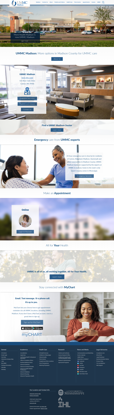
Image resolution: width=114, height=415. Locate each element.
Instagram (81, 367)
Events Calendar (81, 355)
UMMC (98, 2)
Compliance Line (100, 353)
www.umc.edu (33, 403)
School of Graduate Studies (27, 366)
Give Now (3, 357)
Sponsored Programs (63, 362)
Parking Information (6, 365)
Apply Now (23, 355)
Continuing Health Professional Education (28, 358)
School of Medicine (25, 372)
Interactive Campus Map (7, 359)
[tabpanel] (57, 26)
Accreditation (23, 353)
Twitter (80, 363)
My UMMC (3, 363)
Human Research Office (64, 355)
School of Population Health (27, 376)
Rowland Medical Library (26, 362)
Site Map (3, 367)
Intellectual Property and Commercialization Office (64, 358)
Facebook (80, 361)
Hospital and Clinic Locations (46, 361)
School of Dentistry (25, 364)
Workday (3, 369)
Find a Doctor (77, 2)
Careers (93, 2)
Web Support (99, 365)
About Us (57, 59)
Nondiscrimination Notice (102, 359)
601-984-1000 (43, 406)
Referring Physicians (44, 365)
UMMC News (80, 357)
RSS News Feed (82, 371)
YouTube (80, 365)
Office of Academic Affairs (26, 360)
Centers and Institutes (63, 353)
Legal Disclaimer (100, 357)
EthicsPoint (99, 355)
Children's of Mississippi (45, 355)
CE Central (4, 353)
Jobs (2, 361)
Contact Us (45, 2)
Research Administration (64, 360)
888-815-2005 (44, 408)
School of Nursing (24, 374)
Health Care (69, 2)
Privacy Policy (99, 361)
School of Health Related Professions (26, 369)
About (51, 2)
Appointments (86, 2)
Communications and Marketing (85, 353)
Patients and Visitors (59, 2)
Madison (38, 2)
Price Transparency (44, 363)
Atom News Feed (82, 373)
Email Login (4, 355)
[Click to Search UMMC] (103, 2)
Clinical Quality (43, 357)
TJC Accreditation (100, 363)
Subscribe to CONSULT (82, 359)
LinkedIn (80, 369)
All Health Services (43, 353)
